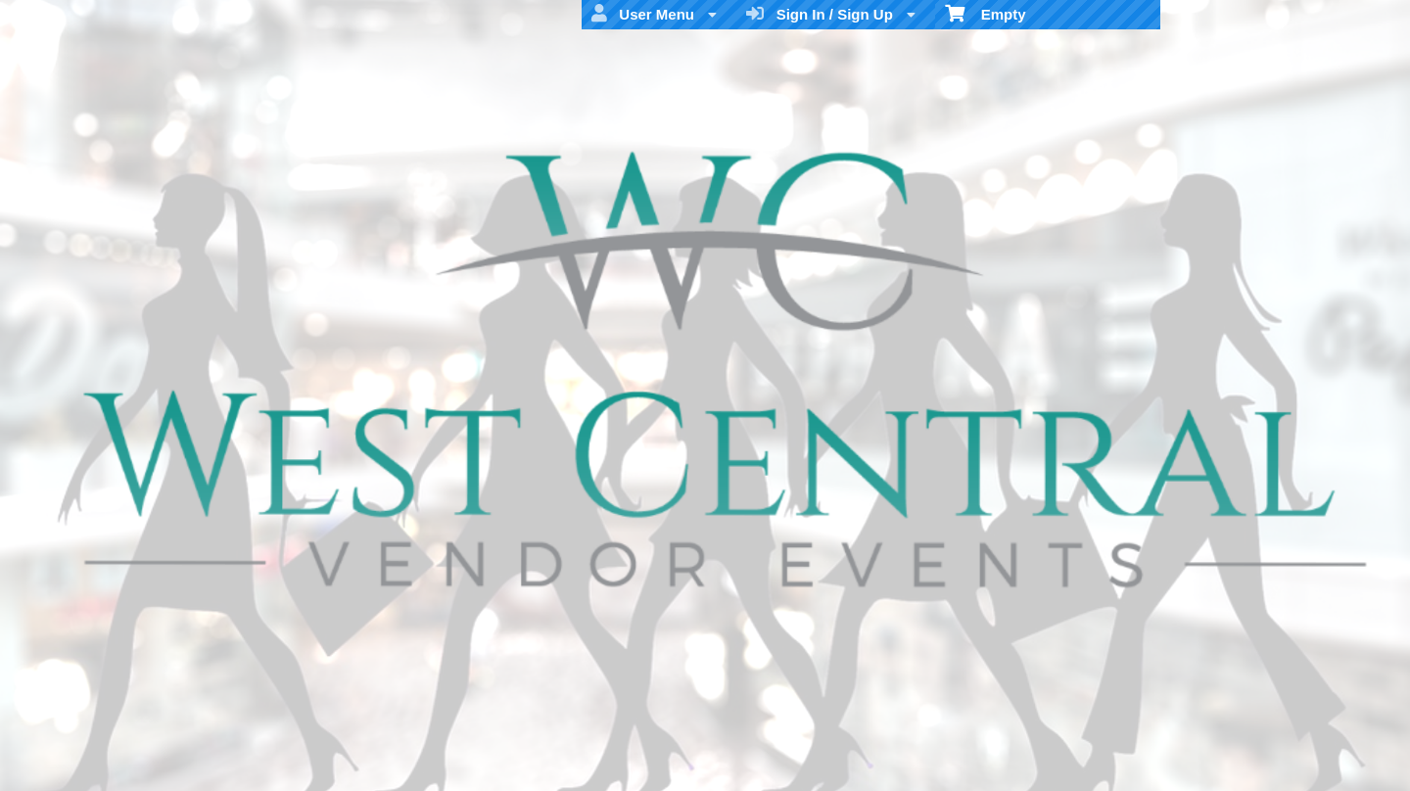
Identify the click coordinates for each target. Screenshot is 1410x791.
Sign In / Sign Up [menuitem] (831, 13)
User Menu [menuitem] (654, 13)
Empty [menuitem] (985, 13)
